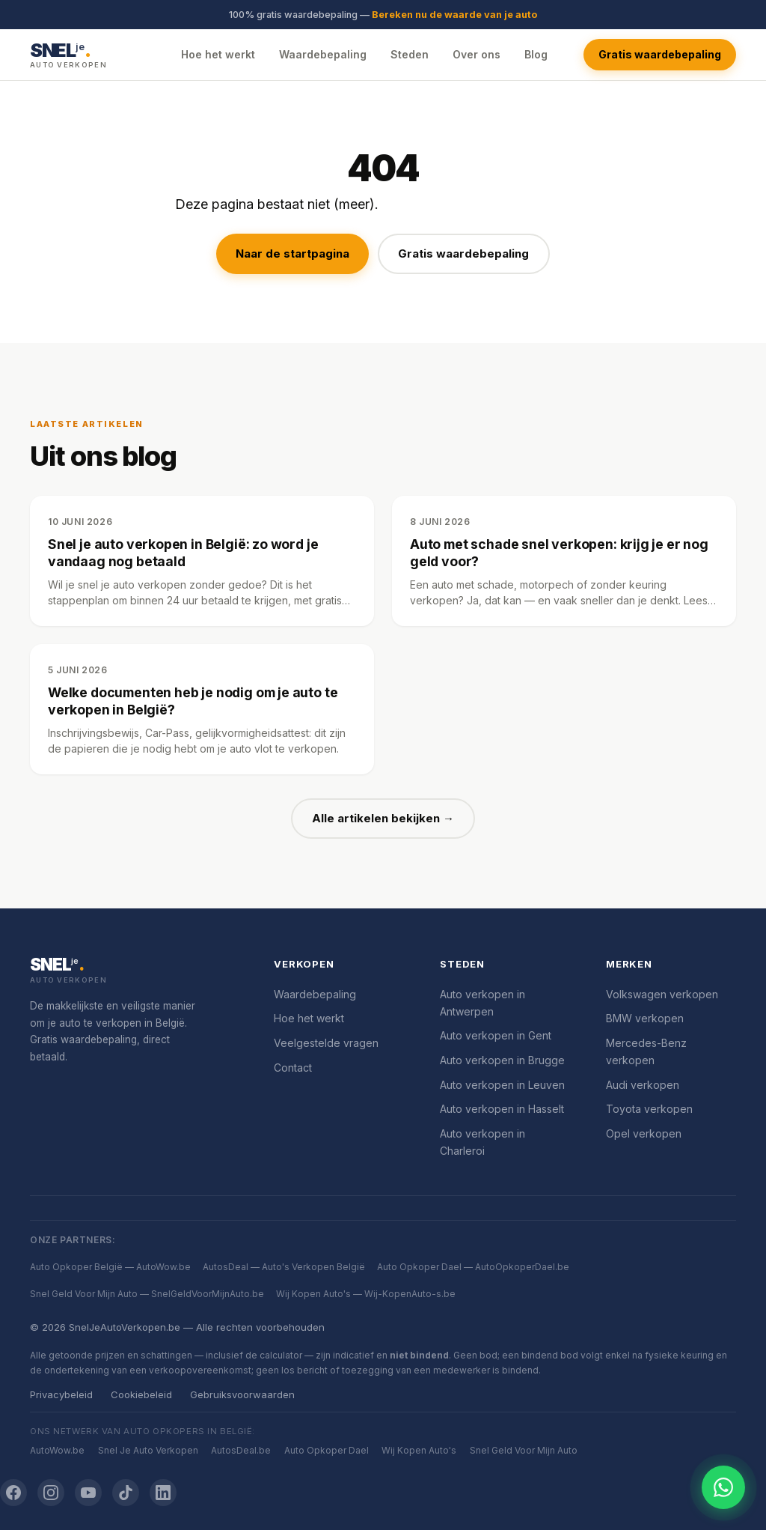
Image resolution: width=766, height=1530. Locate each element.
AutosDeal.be (241, 1450)
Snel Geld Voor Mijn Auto (523, 1450)
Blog (536, 54)
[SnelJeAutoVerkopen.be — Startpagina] (68, 54)
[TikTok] (125, 1492)
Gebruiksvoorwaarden (242, 1394)
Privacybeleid (61, 1394)
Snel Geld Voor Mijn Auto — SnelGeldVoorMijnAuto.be (147, 1293)
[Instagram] (50, 1492)
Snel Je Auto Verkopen (148, 1450)
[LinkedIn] (163, 1492)
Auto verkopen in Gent (495, 1035)
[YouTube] (88, 1492)
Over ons (476, 54)
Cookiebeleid (141, 1394)
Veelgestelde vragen (326, 1042)
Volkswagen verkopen (662, 994)
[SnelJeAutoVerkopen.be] (134, 971)
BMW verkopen (645, 1018)
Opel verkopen (643, 1133)
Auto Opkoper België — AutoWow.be (110, 1266)
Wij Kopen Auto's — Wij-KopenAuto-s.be (366, 1293)
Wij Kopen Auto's (419, 1450)
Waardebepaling (323, 54)
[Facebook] (13, 1492)
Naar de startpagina (292, 253)
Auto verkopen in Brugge (502, 1060)
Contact (293, 1067)
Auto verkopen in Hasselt (502, 1108)
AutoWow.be (57, 1450)
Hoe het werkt (218, 54)
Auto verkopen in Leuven (502, 1084)
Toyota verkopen (649, 1108)
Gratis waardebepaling (659, 54)
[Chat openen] (723, 1487)
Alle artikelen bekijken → (383, 818)
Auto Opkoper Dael (326, 1450)
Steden (409, 54)
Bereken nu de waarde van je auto (454, 14)
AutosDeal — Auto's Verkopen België (284, 1266)
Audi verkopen (642, 1084)
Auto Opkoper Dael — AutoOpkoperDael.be (473, 1266)
